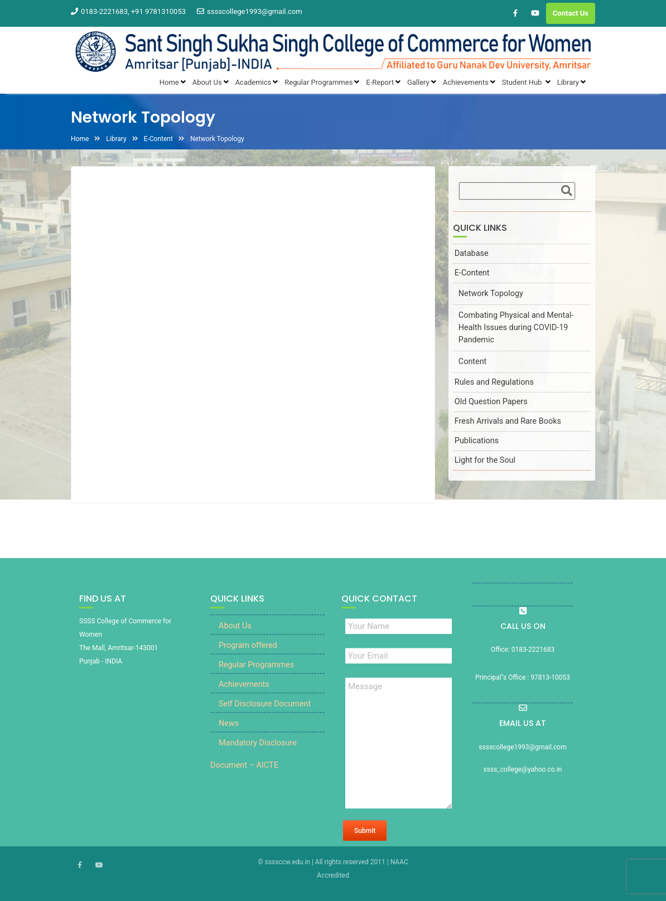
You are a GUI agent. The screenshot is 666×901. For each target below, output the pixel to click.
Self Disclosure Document (265, 711)
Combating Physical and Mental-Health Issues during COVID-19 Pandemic (516, 328)
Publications (477, 440)
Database (472, 253)
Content (473, 361)
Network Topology (491, 293)
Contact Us (570, 13)
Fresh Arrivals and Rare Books (508, 421)
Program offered (248, 653)
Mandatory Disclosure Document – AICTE (253, 762)
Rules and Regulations (494, 382)
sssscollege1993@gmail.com (249, 11)
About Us (235, 633)
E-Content (472, 273)
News (229, 731)
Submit (364, 838)
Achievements (244, 692)
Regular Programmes (256, 672)
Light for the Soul (485, 460)
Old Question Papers (491, 401)
